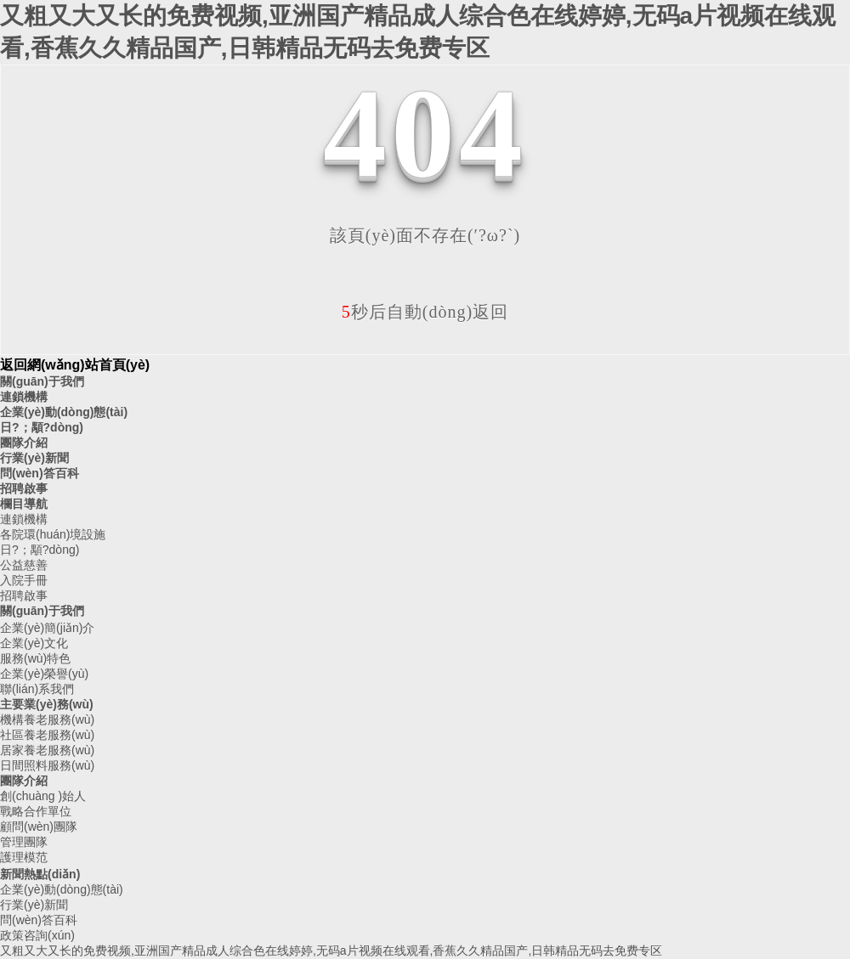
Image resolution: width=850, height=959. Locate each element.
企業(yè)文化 (34, 643)
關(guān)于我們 (42, 381)
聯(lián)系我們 (37, 689)
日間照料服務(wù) (47, 765)
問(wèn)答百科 (39, 473)
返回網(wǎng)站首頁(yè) (75, 365)
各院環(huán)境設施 (52, 534)
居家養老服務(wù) (47, 750)
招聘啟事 (24, 488)
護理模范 (24, 857)
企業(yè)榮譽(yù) (44, 673)
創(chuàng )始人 (43, 796)
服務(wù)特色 (35, 658)
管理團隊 (24, 842)
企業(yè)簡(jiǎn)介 (47, 628)
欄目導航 (24, 504)
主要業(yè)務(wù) (47, 704)
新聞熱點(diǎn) (40, 874)
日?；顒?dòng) (41, 427)
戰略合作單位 (35, 811)
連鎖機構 (24, 396)
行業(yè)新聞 (34, 458)
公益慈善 (24, 565)
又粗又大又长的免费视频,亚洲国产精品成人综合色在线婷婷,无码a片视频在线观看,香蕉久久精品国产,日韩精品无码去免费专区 (331, 950)
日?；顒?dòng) (39, 549)
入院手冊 (24, 580)
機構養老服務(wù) (47, 719)
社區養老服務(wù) (47, 735)
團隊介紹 (24, 442)
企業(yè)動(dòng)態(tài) (64, 412)
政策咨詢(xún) (37, 935)
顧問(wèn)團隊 (38, 826)
